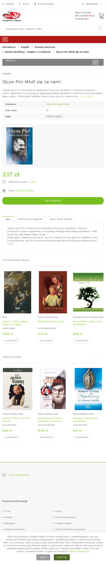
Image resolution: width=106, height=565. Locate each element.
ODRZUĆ (43, 557)
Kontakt (8, 517)
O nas (7, 511)
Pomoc (58, 511)
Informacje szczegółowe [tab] (30, 219)
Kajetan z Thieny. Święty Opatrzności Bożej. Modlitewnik (14, 324)
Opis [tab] (8, 219)
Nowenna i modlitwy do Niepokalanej (85, 419)
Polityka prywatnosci (15, 529)
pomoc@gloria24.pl (19, 474)
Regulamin (10, 523)
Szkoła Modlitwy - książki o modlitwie (28, 51)
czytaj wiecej (86, 96)
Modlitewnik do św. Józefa (51, 321)
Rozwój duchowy (45, 47)
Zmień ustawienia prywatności (70, 529)
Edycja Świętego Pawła (57, 104)
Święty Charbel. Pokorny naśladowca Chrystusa (50, 419)
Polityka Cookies (63, 523)
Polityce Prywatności (79, 551)
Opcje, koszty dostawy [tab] (61, 219)
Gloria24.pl (9, 47)
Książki (25, 47)
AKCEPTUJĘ (62, 557)
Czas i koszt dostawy (65, 517)
